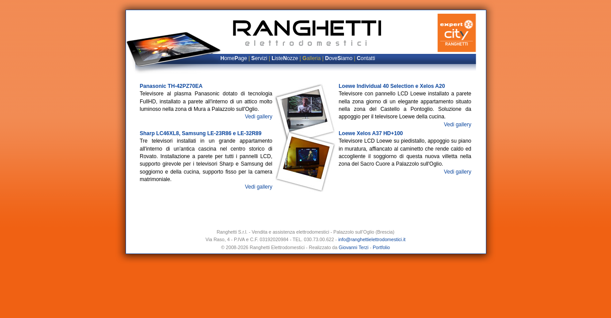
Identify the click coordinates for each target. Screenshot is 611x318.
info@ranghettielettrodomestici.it (371, 239)
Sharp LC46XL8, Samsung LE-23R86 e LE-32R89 (200, 133)
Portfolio (381, 247)
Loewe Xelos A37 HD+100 (371, 133)
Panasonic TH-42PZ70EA (171, 86)
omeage (234, 58)
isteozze (284, 58)
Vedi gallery (258, 117)
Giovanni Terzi (353, 247)
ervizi (259, 58)
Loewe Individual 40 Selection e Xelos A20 (392, 86)
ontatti (366, 58)
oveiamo (338, 58)
